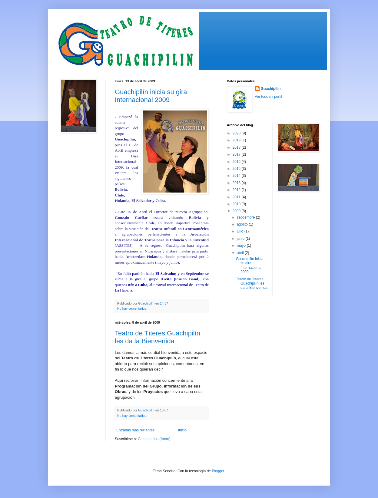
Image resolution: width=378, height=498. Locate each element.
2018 (237, 147)
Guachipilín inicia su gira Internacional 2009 (151, 96)
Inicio (182, 430)
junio (241, 238)
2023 (237, 133)
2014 (237, 175)
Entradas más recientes (135, 430)
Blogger (218, 471)
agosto (243, 224)
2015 (237, 169)
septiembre (246, 217)
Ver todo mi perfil (268, 96)
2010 (237, 204)
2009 (237, 211)
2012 (237, 190)
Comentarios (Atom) (154, 439)
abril (241, 253)
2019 (237, 140)
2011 (237, 197)
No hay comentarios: (132, 308)
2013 (237, 183)
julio (240, 231)
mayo (242, 245)
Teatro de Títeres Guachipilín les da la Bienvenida (157, 337)
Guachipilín (270, 89)
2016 (237, 162)
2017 (237, 154)
